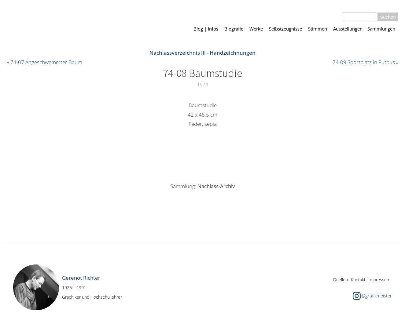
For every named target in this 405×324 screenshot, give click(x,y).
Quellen (340, 279)
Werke (256, 29)
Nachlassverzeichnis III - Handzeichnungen (202, 52)
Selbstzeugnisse (285, 29)
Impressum (379, 279)
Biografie (233, 29)
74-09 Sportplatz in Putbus (364, 62)
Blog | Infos (205, 29)
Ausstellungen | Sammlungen (364, 29)
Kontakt (358, 279)
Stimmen (317, 29)
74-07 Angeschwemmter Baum (46, 62)
